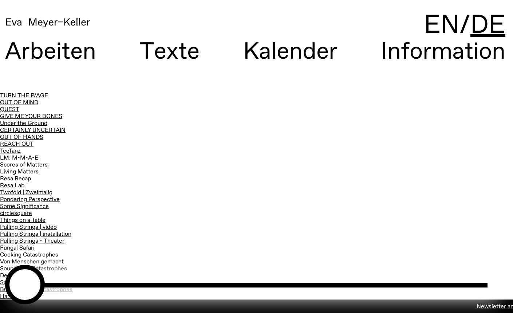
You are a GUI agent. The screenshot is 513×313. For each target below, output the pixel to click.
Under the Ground (23, 123)
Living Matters (19, 172)
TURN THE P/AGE (24, 96)
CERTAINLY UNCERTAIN (33, 130)
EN (441, 25)
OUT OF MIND (19, 103)
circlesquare (16, 213)
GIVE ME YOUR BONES (31, 117)
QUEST (9, 110)
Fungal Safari (17, 248)
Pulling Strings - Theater (32, 241)
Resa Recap (15, 179)
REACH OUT (16, 144)
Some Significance (24, 207)
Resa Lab (12, 186)
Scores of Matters (24, 165)
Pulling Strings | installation (35, 234)
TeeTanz (10, 151)
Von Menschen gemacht (32, 262)
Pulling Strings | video (28, 227)
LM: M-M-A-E (19, 158)
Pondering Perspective (30, 200)
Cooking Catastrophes (29, 255)
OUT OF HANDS (21, 137)
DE (487, 25)
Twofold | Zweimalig (26, 193)
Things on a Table (23, 220)
